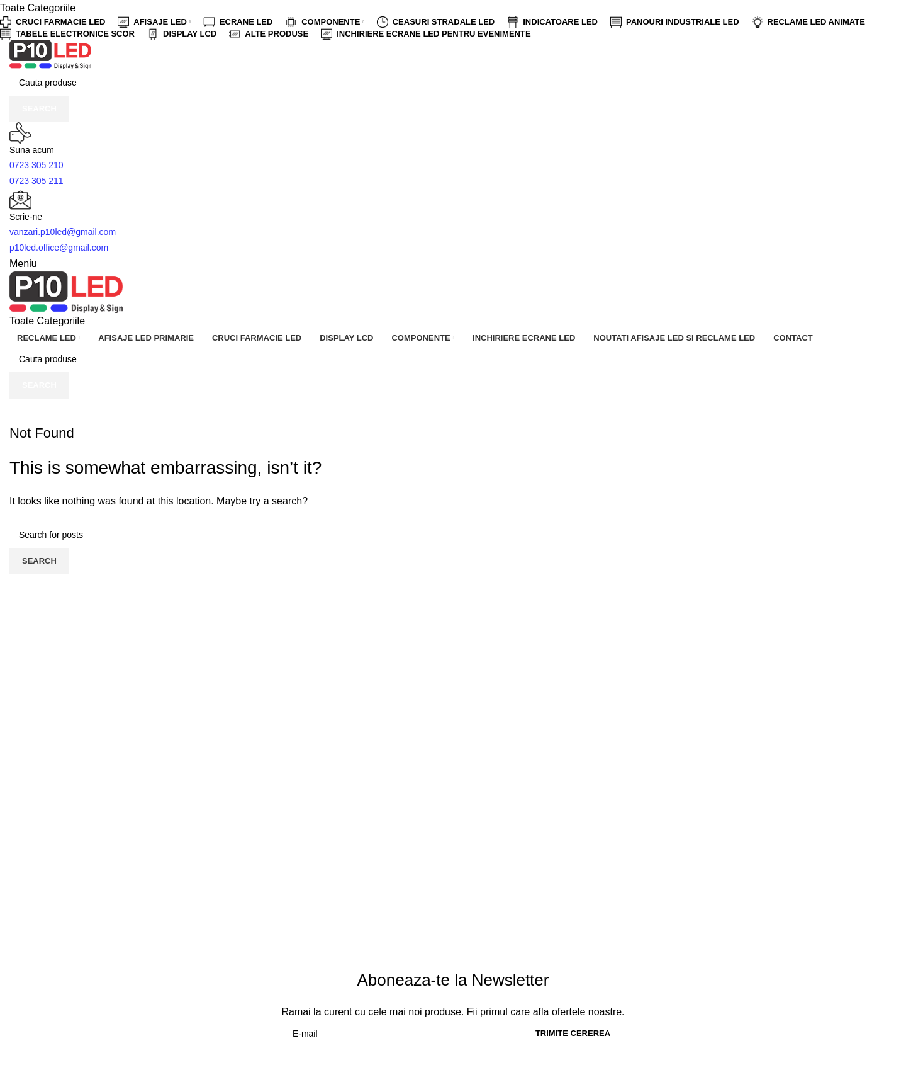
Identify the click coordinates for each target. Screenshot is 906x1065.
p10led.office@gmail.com (58, 247)
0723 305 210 (36, 165)
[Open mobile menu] (23, 263)
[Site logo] (50, 53)
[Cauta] (453, 82)
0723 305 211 (36, 181)
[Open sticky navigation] (47, 321)
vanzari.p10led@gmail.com (62, 232)
